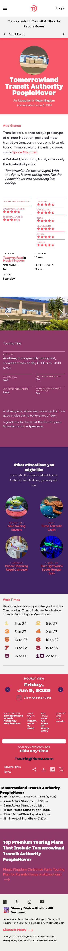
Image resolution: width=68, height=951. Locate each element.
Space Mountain (24, 152)
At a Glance (16, 34)
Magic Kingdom (45, 100)
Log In (60, 8)
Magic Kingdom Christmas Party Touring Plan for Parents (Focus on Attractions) (33, 874)
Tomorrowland (13, 257)
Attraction (24, 100)
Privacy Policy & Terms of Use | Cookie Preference (29, 940)
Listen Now (19, 930)
